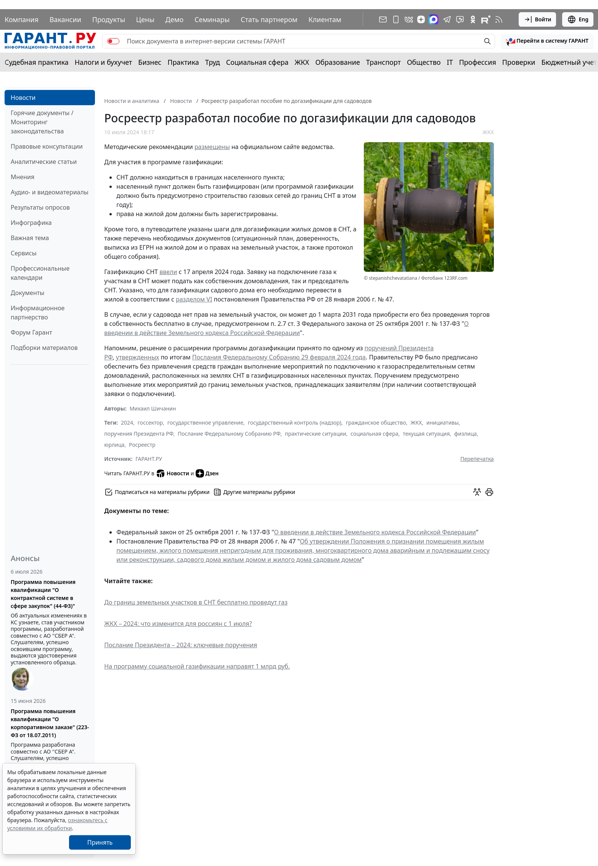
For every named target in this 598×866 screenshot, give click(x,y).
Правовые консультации (47, 146)
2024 (127, 422)
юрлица (114, 444)
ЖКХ (302, 62)
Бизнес (149, 62)
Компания (22, 19)
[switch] (113, 41)
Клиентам (325, 19)
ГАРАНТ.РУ (148, 458)
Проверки (518, 62)
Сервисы (24, 253)
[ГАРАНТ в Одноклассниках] (472, 19)
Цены (145, 19)
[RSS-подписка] (498, 19)
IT (450, 62)
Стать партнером (269, 19)
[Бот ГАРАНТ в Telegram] (460, 19)
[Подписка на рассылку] (382, 19)
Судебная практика (37, 62)
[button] (547, 41)
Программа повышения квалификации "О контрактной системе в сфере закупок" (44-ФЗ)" (43, 593)
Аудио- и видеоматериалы (49, 192)
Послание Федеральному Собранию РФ (229, 433)
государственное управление (205, 422)
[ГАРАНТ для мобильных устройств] (395, 19)
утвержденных (137, 357)
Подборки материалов (44, 347)
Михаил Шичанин (153, 408)
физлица (465, 433)
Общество (424, 62)
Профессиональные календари (40, 273)
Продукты (108, 19)
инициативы (442, 422)
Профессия (477, 62)
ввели (168, 272)
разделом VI (194, 299)
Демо (175, 19)
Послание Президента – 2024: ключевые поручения (180, 645)
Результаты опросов (40, 207)
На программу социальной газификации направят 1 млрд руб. (197, 666)
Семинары (212, 19)
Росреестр (142, 444)
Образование (337, 62)
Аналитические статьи (44, 161)
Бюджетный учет (569, 62)
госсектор (150, 422)
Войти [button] (537, 19)
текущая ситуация (426, 433)
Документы (27, 293)
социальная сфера (374, 433)
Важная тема (30, 238)
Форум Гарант (31, 332)
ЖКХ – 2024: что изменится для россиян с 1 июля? (178, 623)
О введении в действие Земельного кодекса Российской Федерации (375, 532)
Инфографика (31, 222)
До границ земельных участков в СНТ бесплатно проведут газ (196, 602)
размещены (212, 147)
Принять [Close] (100, 842)
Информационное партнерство (37, 312)
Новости (23, 97)
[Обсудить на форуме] (477, 492)
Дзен (207, 473)
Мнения (22, 177)
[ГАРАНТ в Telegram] (447, 19)
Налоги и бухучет (103, 62)
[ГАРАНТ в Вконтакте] (408, 19)
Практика (183, 62)
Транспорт (383, 62)
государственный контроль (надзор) (294, 422)
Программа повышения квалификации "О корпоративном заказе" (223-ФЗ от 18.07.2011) (50, 723)
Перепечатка (477, 458)
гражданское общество (376, 422)
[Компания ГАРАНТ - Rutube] (485, 19)
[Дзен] (421, 19)
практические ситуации (315, 433)
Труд (212, 62)
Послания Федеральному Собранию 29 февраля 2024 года (279, 357)
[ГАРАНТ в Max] (434, 19)
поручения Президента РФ (138, 433)
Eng (577, 19)
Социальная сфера (257, 62)
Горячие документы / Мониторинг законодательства (42, 122)
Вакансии (65, 19)
